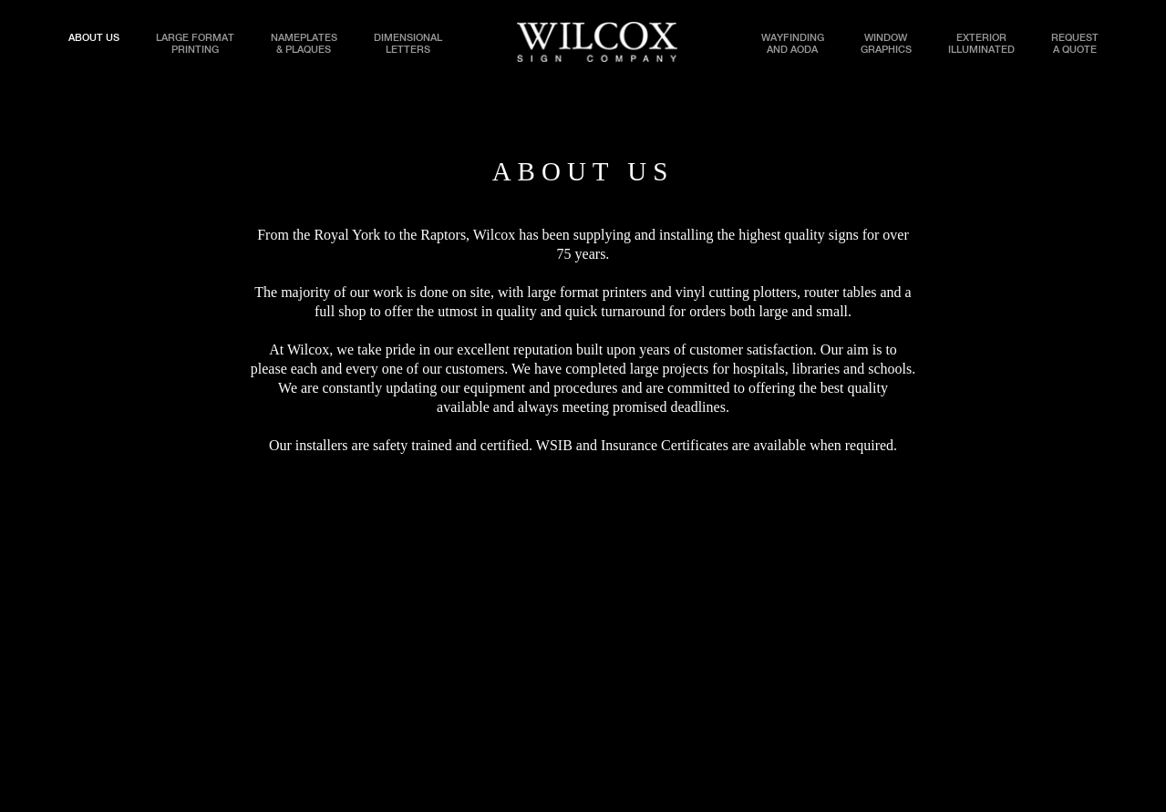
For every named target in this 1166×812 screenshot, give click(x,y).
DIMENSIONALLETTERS (408, 39)
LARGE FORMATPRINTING (195, 39)
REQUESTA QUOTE (1075, 39)
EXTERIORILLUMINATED (981, 39)
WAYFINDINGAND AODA (792, 39)
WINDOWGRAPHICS (886, 39)
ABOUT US (93, 38)
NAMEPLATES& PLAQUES (304, 39)
